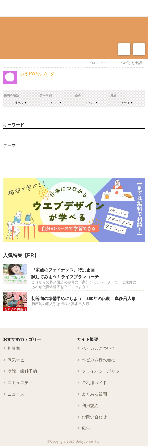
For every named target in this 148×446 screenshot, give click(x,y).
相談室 (14, 348)
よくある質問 (94, 394)
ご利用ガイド (94, 382)
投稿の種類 (11, 95)
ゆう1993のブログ (37, 74)
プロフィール (99, 63)
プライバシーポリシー (103, 371)
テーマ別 (45, 95)
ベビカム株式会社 (98, 359)
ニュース (16, 394)
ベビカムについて (98, 348)
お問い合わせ (94, 416)
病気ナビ (16, 359)
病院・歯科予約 (22, 371)
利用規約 (90, 405)
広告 (86, 428)
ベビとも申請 (131, 63)
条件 (78, 95)
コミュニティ (20, 382)
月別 (113, 95)
